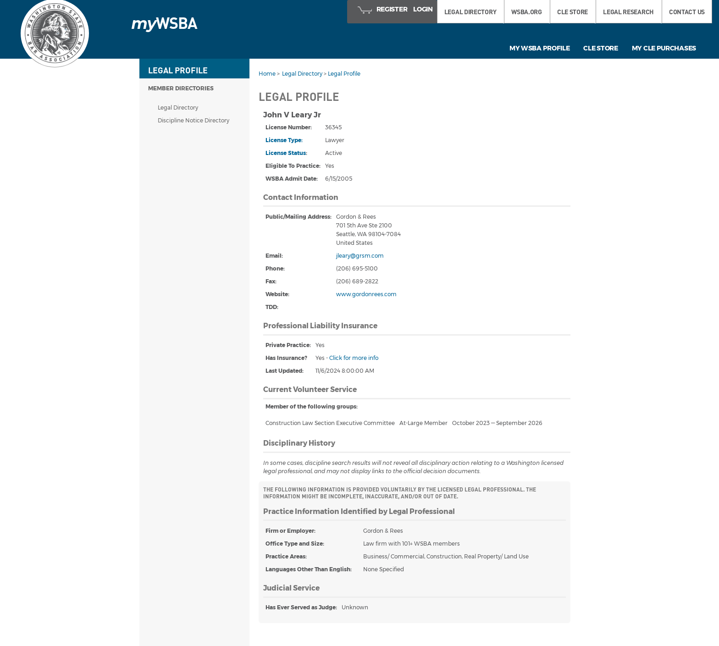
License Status (285, 152)
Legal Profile (344, 73)
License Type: (284, 140)
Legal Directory (178, 107)
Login (423, 9)
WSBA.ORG (526, 11)
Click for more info (353, 357)
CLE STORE (572, 11)
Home (267, 73)
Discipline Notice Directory (193, 120)
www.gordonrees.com (366, 294)
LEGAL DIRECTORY (470, 11)
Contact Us (687, 11)
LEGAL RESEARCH (628, 11)
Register (392, 9)
